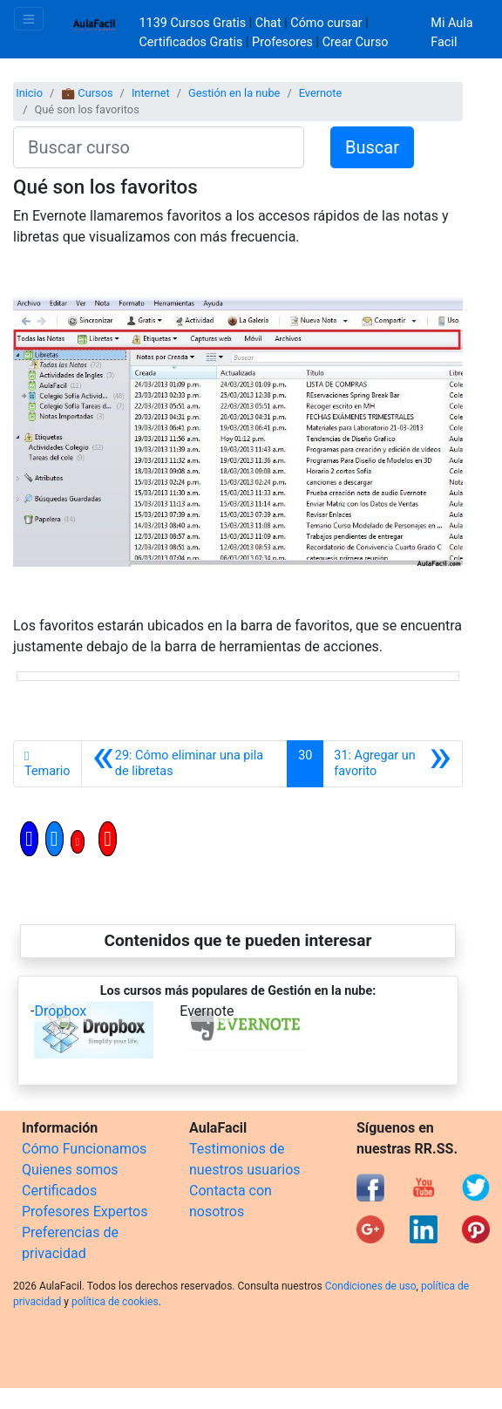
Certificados (59, 1190)
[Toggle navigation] (29, 19)
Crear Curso (355, 42)
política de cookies (115, 1302)
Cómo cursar (326, 23)
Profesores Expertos (84, 1211)
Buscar (372, 147)
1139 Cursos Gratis (194, 23)
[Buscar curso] (158, 147)
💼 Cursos (86, 92)
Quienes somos (70, 1169)
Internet (151, 92)
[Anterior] (184, 763)
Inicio (29, 92)
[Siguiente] (392, 763)
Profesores (282, 42)
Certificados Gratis (191, 42)
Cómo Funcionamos (84, 1148)
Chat (268, 23)
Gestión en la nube (234, 92)
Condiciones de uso (371, 1286)
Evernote (321, 92)
